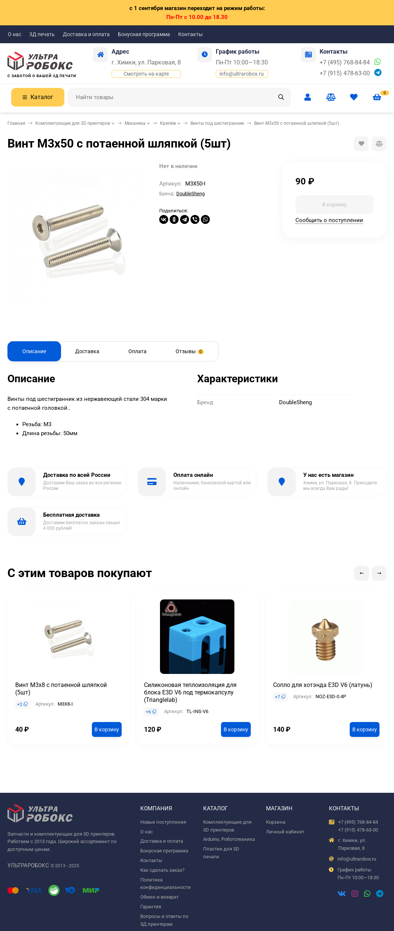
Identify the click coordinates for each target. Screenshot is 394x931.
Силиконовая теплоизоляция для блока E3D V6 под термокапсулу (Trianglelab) (190, 692)
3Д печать (42, 34)
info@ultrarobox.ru (242, 74)
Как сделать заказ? (162, 870)
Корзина (275, 822)
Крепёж (168, 123)
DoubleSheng (190, 193)
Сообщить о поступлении (329, 220)
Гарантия (150, 906)
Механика (135, 123)
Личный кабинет (285, 832)
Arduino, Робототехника (229, 839)
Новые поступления (163, 822)
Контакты (190, 34)
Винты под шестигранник (217, 123)
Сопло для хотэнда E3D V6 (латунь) (322, 684)
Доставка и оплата (86, 34)
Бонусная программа (144, 34)
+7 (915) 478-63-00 (345, 73)
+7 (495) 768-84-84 (345, 62)
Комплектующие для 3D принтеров (72, 123)
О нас (14, 34)
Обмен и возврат (159, 897)
